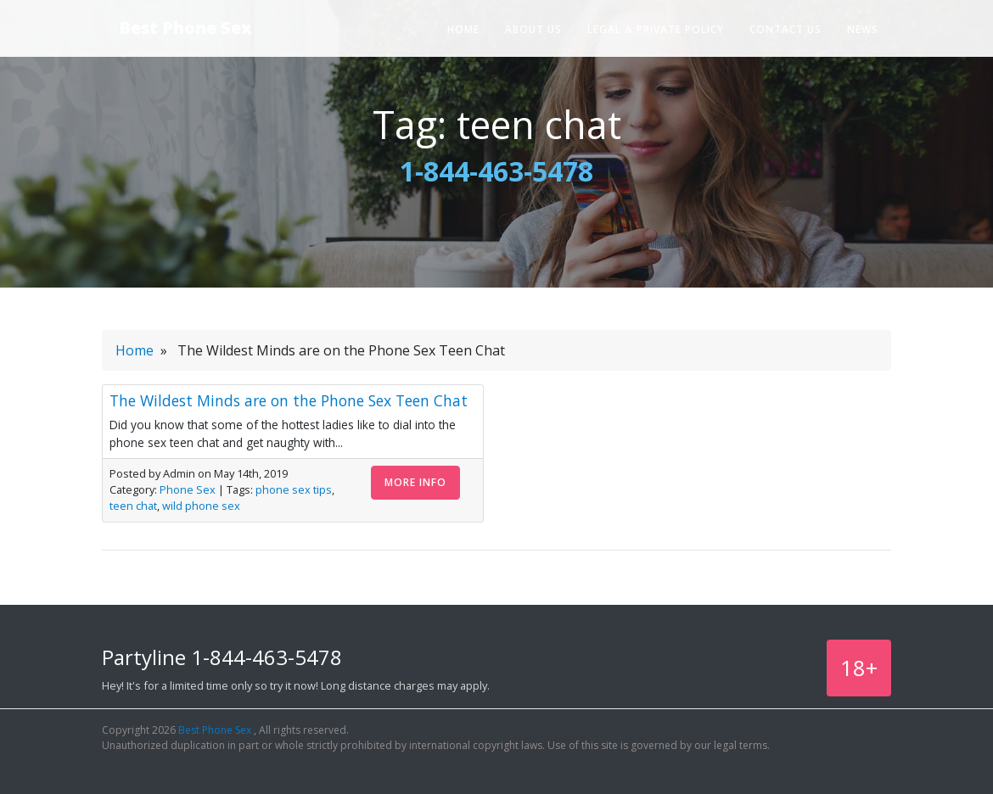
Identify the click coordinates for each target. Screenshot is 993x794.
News (862, 29)
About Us (533, 29)
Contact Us (785, 29)
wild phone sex (201, 505)
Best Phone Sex (185, 27)
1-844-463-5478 (496, 171)
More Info (415, 482)
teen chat (133, 505)
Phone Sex (188, 489)
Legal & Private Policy (655, 29)
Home (463, 29)
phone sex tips (293, 489)
